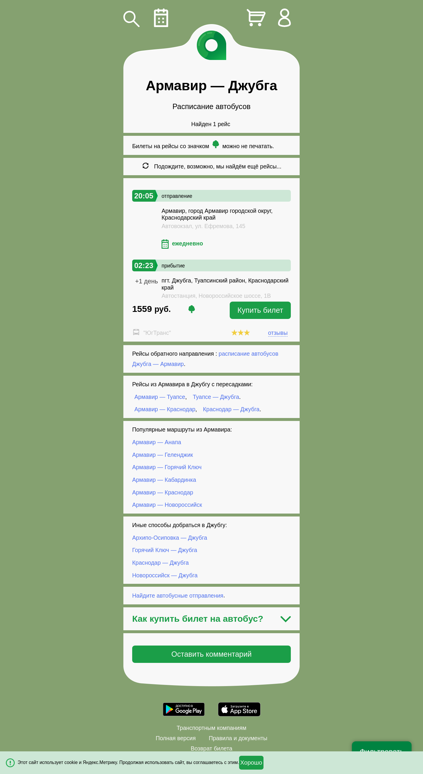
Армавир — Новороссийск (167, 504)
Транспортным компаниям (211, 728)
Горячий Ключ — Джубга (164, 550)
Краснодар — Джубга (231, 409)
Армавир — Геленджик (162, 455)
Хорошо (251, 762)
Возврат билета (211, 748)
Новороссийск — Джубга (165, 575)
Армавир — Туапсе (160, 397)
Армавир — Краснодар (165, 409)
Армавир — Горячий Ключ (167, 467)
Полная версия (176, 738)
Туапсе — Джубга (216, 397)
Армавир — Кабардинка (164, 480)
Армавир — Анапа (156, 442)
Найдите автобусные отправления (177, 595)
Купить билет (260, 310)
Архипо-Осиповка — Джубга (169, 537)
